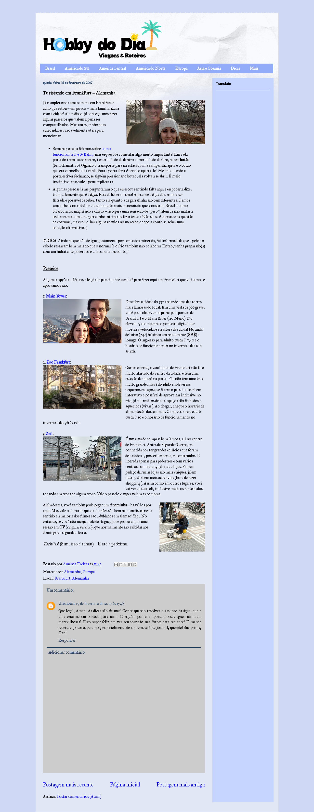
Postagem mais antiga (181, 784)
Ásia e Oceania (209, 68)
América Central (112, 68)
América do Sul (77, 68)
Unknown (66, 603)
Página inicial (125, 784)
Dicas (235, 68)
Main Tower (56, 296)
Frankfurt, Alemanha (71, 578)
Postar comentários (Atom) (79, 796)
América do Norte (150, 68)
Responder (67, 640)
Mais (254, 68)
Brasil (50, 68)
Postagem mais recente (68, 784)
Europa (181, 68)
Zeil (49, 433)
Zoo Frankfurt (58, 362)
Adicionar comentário (67, 652)
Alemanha (72, 571)
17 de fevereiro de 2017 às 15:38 (100, 603)
